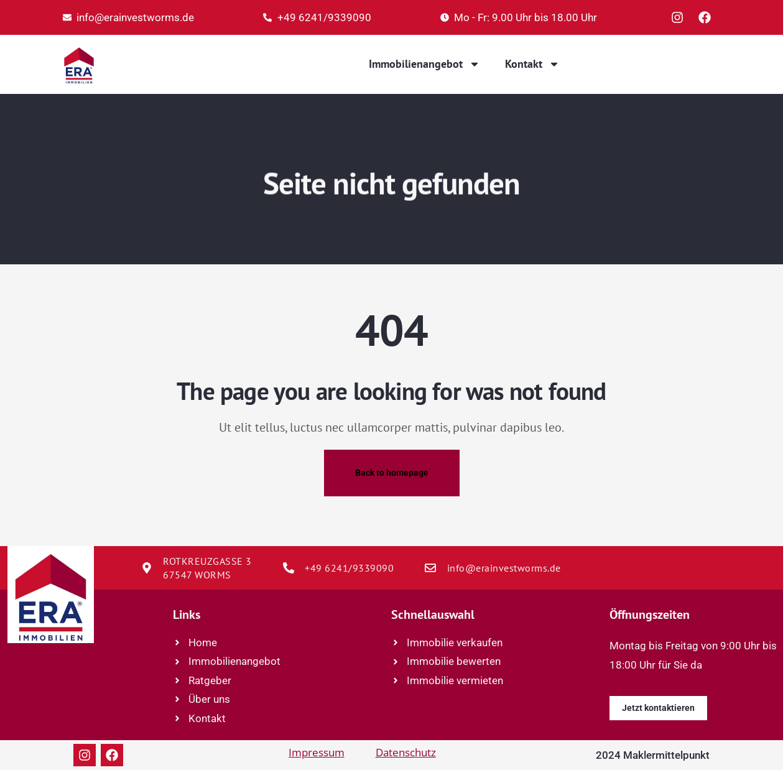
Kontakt (532, 64)
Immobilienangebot (424, 64)
